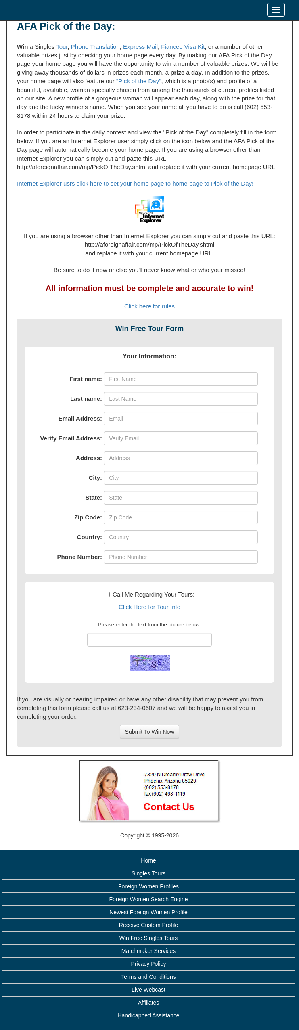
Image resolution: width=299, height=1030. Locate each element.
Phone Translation (95, 46)
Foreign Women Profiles (148, 886)
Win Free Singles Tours (148, 938)
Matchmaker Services (148, 951)
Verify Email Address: (71, 438)
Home (148, 860)
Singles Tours (148, 873)
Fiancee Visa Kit (183, 46)
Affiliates (148, 1002)
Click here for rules (149, 306)
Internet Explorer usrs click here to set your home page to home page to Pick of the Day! (135, 183)
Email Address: (80, 418)
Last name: (86, 398)
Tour (61, 46)
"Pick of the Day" (138, 80)
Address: (89, 457)
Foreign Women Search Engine (148, 899)
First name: (85, 378)
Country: (89, 537)
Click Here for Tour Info (149, 606)
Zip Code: (88, 517)
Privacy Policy (148, 964)
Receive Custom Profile (148, 925)
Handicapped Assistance (148, 1015)
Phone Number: (79, 556)
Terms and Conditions (148, 976)
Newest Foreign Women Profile (148, 912)
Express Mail (140, 46)
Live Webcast (148, 989)
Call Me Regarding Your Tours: (149, 594)
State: (93, 497)
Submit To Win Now (149, 732)
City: (95, 477)
